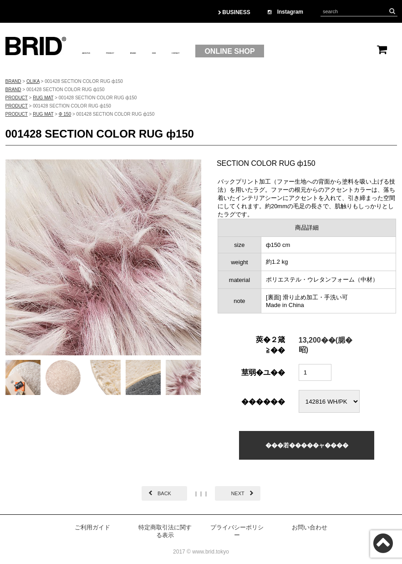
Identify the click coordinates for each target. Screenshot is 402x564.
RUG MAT (43, 97)
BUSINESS (234, 12)
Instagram (285, 12)
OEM (229, 51)
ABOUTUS (100, 51)
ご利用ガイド (92, 527)
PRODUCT (150, 51)
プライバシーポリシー (237, 531)
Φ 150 (65, 114)
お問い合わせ (309, 527)
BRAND (194, 51)
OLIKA (33, 81)
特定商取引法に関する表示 (165, 531)
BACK (164, 493)
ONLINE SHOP (334, 51)
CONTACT (268, 51)
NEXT (237, 493)
